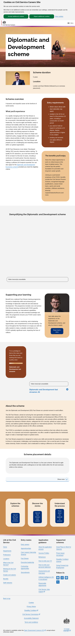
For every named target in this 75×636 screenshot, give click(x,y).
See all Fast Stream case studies (37, 517)
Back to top (6, 598)
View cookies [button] (59, 16)
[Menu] (70, 23)
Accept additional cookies (16, 16)
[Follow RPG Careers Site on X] (57, 582)
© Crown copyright (66, 629)
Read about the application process (59, 516)
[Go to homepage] (8, 23)
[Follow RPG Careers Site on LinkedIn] (66, 577)
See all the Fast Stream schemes (15, 518)
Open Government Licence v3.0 (34, 630)
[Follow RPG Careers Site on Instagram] (62, 577)
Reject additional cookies (42, 16)
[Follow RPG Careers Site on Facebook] (57, 577)
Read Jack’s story (57, 331)
